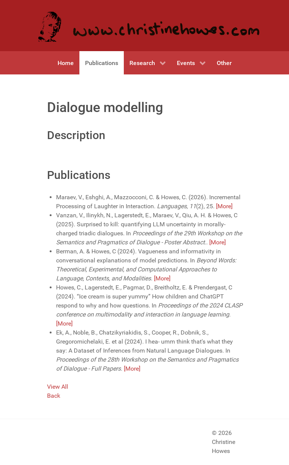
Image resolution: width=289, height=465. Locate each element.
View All (57, 386)
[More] (224, 206)
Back (53, 395)
